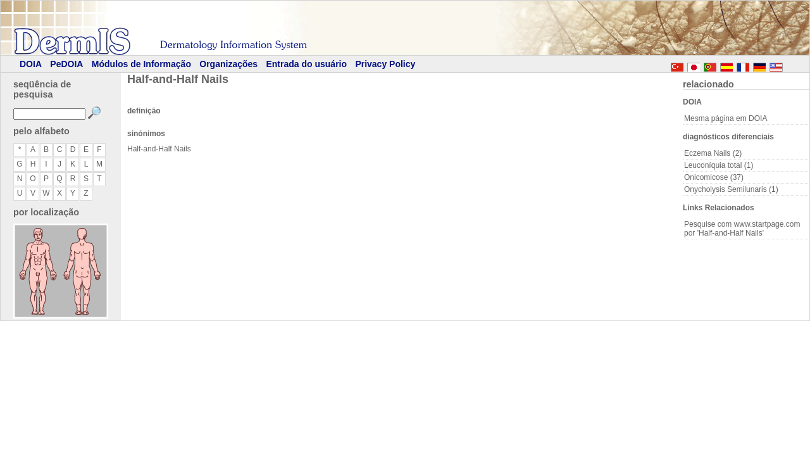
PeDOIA (66, 64)
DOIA (31, 64)
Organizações (228, 64)
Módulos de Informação (141, 64)
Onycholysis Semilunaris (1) (731, 189)
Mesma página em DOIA (725, 118)
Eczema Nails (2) (713, 153)
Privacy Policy (385, 64)
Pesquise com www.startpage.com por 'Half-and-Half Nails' (742, 229)
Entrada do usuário (306, 64)
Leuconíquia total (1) (718, 165)
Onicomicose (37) (714, 177)
